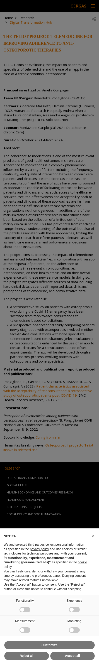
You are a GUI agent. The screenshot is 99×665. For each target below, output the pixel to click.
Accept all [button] (72, 656)
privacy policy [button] (39, 549)
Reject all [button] (27, 656)
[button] (93, 535)
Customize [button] (49, 645)
